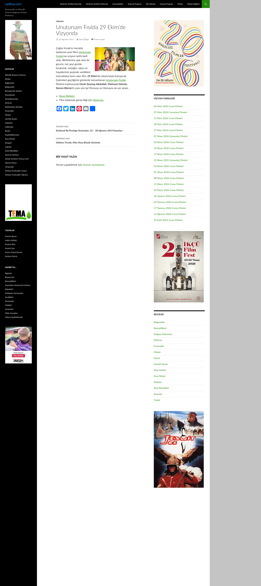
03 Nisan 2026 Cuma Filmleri (169, 142)
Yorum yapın (99, 39)
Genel (157, 358)
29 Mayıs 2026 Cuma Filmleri (169, 190)
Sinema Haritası (12, 155)
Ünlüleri (8, 305)
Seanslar (158, 394)
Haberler (60, 21)
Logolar (8, 147)
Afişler (8, 79)
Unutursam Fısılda (116, 80)
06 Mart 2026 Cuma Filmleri (168, 106)
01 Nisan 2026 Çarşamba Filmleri (171, 136)
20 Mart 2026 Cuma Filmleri (168, 124)
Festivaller (159, 346)
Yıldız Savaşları (11, 313)
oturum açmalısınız (94, 164)
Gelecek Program (134, 4)
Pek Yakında (150, 4)
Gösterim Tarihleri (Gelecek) (97, 4)
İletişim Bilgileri (193, 4)
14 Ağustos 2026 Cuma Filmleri (170, 214)
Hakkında (9, 127)
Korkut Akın (10, 244)
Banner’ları (9, 277)
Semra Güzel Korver (13, 252)
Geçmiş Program (166, 4)
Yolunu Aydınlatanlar (14, 317)
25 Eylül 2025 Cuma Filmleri (168, 220)
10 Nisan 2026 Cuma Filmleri (169, 148)
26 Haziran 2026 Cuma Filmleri (170, 196)
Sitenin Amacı (11, 163)
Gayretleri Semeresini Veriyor (17, 285)
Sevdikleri (9, 297)
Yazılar (157, 400)
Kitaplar (158, 382)
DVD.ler (158, 340)
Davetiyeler (10, 95)
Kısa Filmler (160, 376)
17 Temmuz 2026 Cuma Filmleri (170, 208)
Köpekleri (9, 289)
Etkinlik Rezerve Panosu (15, 75)
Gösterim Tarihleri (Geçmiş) (70, 4)
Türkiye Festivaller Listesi (16, 170)
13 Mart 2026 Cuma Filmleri (168, 118)
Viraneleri (9, 309)
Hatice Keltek (11, 240)
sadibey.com (13, 4)
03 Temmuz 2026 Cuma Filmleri (170, 202)
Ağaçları (8, 273)
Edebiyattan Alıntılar (14, 107)
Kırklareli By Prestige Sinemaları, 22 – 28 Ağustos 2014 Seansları (95, 128)
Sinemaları (9, 301)
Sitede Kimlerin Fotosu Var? (17, 159)
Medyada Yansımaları (14, 293)
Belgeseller (159, 322)
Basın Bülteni (67, 95)
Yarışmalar (9, 167)
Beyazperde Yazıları (13, 91)
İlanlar (7, 131)
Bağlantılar (9, 83)
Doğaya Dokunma (163, 334)
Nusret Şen (10, 248)
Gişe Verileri (160, 370)
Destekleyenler (11, 99)
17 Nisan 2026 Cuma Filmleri (169, 154)
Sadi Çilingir (84, 39)
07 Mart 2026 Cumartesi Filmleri (170, 112)
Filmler (180, 4)
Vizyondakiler (117, 4)
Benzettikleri (160, 328)
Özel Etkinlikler (161, 388)
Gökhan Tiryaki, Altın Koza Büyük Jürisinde (95, 140)
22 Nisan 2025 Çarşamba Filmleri (171, 160)
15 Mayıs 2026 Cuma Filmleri (169, 184)
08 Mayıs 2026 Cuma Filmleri (169, 178)
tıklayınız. (98, 99)
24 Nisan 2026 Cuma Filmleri (169, 166)
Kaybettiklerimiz (12, 135)
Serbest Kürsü (11, 256)
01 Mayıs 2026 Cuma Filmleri (169, 172)
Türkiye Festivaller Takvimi (16, 174)
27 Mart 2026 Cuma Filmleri (168, 130)
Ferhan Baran (11, 236)
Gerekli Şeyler (161, 364)
